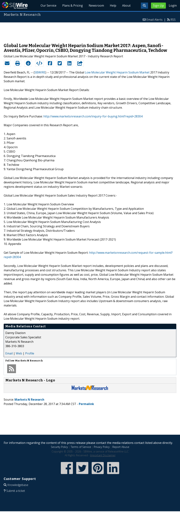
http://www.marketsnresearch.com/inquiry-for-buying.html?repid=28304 (93, 116)
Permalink (86, 404)
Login (173, 5)
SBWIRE (40, 72)
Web (19, 353)
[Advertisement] (90, 31)
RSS (173, 20)
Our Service (48, 5)
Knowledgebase (17, 485)
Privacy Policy (102, 447)
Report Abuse (120, 447)
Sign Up (158, 5)
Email (9, 353)
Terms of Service (81, 447)
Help (113, 5)
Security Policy (59, 447)
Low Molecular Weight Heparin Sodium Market (117, 72)
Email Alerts (154, 20)
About (126, 5)
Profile (29, 353)
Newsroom (96, 5)
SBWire (15, 5)
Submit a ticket (15, 491)
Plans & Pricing (72, 5)
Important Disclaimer (103, 455)
